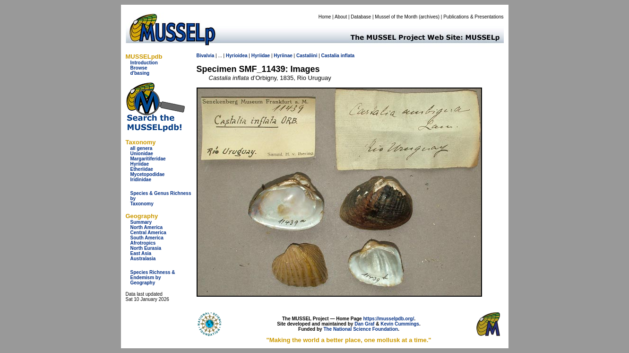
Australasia (143, 258)
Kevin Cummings (399, 324)
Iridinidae (140, 179)
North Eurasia (146, 248)
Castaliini (306, 55)
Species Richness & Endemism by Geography (152, 277)
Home (325, 16)
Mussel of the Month (396, 16)
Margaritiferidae (148, 158)
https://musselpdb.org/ (388, 318)
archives (429, 16)
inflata (347, 55)
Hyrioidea (237, 55)
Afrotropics (143, 243)
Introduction (144, 62)
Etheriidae (141, 169)
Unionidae (141, 153)
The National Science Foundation (360, 329)
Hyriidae (139, 164)
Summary (141, 222)
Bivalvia (206, 55)
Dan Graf (364, 324)
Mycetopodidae (147, 174)
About (341, 16)
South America (147, 237)
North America (146, 227)
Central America (148, 232)
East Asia (141, 253)
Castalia (330, 55)
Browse (138, 68)
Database (361, 16)
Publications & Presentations (473, 16)
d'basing (140, 73)
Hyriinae (283, 55)
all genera (141, 148)
